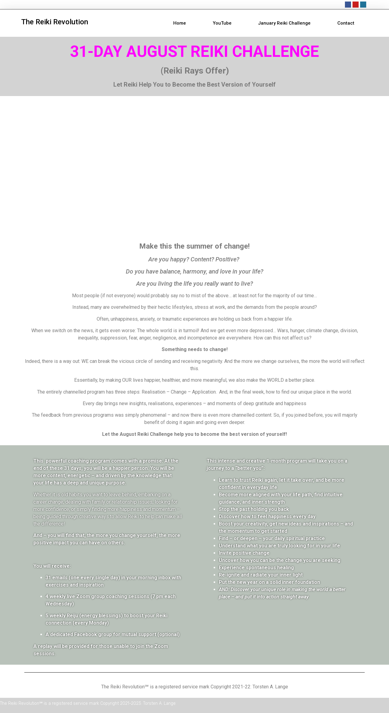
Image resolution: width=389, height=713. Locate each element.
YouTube (222, 23)
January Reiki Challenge (284, 23)
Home (179, 23)
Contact (345, 23)
